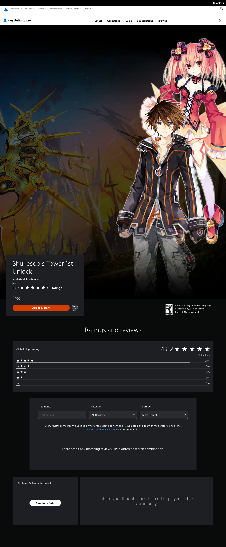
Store (76, 8)
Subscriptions (127, 17)
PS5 (23, 8)
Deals (110, 17)
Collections (95, 17)
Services (40, 8)
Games (14, 8)
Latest (80, 17)
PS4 (30, 8)
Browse (144, 17)
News (67, 8)
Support (87, 8)
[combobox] (62, 412)
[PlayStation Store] (18, 17)
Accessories (54, 8)
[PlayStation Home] (5, 9)
